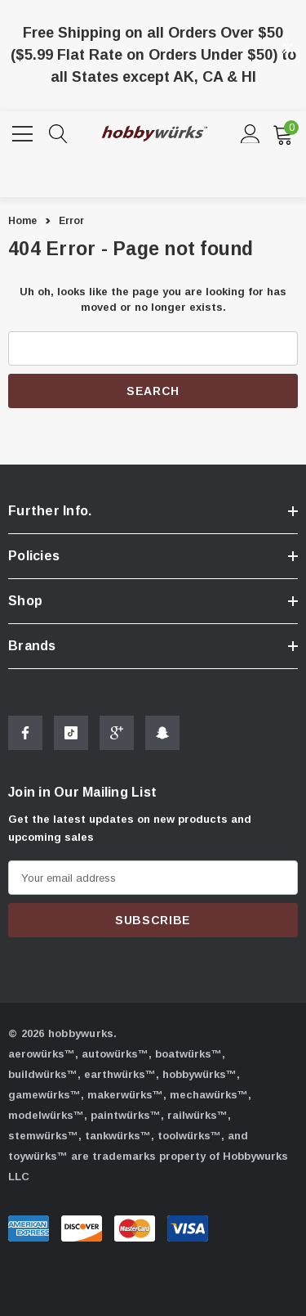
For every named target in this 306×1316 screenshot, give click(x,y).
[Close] (288, 48)
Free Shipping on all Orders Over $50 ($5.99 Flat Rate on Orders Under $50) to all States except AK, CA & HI (153, 55)
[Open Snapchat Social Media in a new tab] (162, 741)
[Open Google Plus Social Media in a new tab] (117, 741)
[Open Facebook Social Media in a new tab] (25, 741)
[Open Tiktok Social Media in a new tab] (71, 741)
